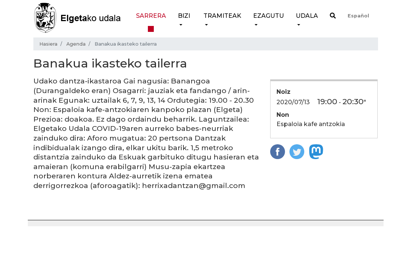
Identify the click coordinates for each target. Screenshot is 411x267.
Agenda (76, 44)
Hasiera (48, 44)
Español (358, 16)
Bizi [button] (184, 15)
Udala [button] (307, 15)
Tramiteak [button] (222, 15)
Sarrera (151, 15)
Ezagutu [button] (268, 15)
